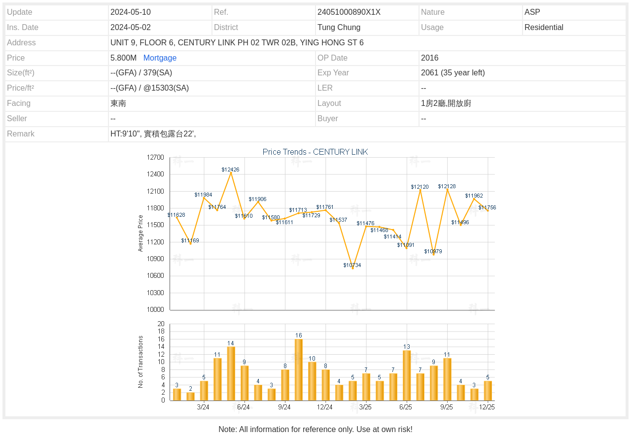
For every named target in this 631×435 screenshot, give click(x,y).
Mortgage (160, 58)
